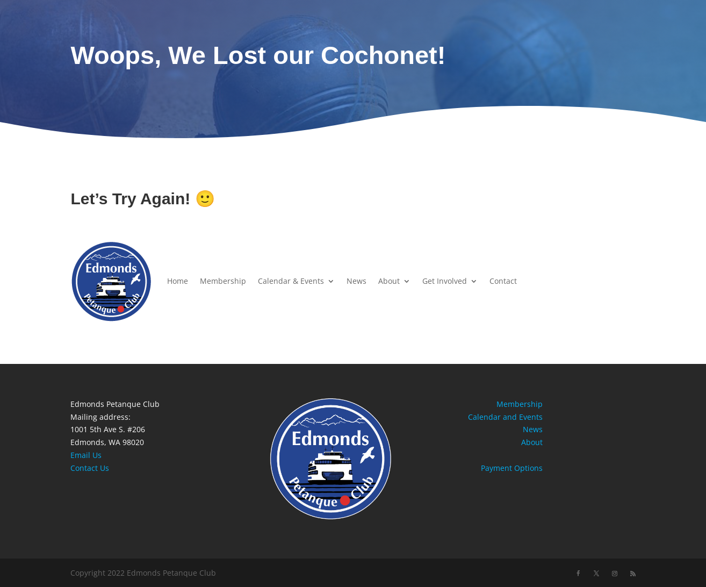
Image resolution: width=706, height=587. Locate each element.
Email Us (86, 455)
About (389, 281)
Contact (503, 281)
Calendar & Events (291, 281)
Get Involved (444, 281)
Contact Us (89, 468)
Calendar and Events (505, 417)
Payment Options (512, 468)
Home (177, 281)
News (356, 281)
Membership (223, 281)
